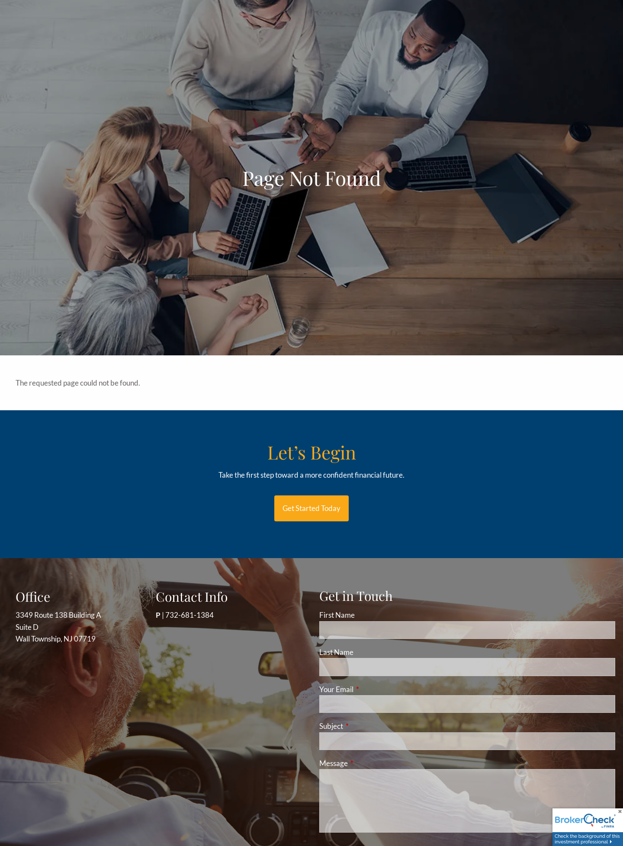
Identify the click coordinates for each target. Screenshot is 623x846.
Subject (364, 726)
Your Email (370, 689)
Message (367, 763)
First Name (337, 614)
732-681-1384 (189, 614)
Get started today (311, 508)
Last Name (336, 652)
